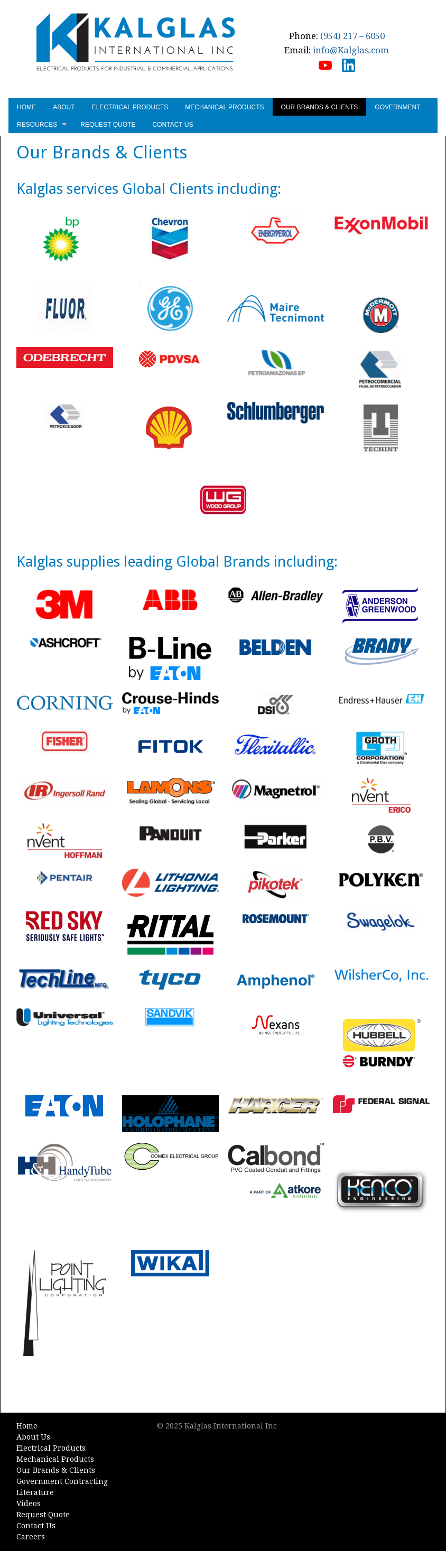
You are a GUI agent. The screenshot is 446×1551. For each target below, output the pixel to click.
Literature (34, 1493)
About (63, 107)
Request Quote (107, 124)
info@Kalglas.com (351, 50)
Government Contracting (61, 1482)
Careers (30, 1537)
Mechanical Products (223, 107)
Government (397, 107)
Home (25, 107)
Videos (28, 1504)
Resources (41, 125)
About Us (33, 1437)
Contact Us (172, 124)
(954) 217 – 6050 (353, 36)
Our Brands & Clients (318, 107)
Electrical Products (129, 107)
